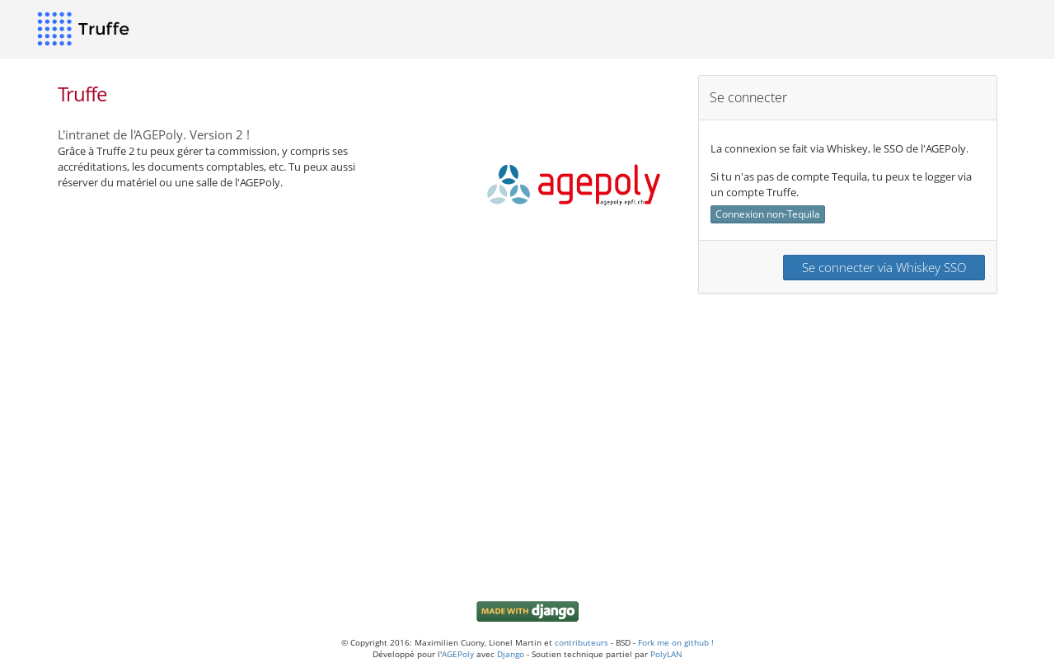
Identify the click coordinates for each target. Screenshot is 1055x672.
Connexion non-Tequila (767, 213)
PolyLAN (666, 654)
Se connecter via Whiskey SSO (884, 266)
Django (510, 654)
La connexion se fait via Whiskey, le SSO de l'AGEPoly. (839, 147)
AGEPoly (458, 654)
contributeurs (581, 642)
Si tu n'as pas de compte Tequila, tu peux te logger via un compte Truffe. (841, 183)
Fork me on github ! (676, 642)
